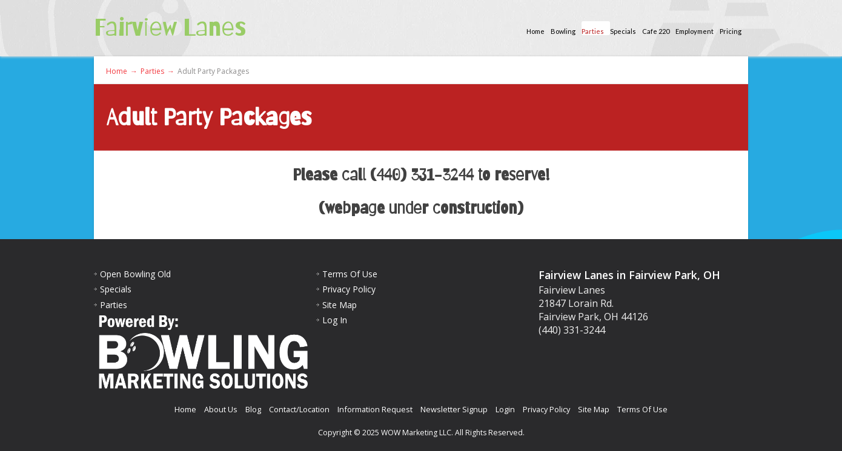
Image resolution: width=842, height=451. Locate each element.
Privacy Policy (349, 289)
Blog (253, 409)
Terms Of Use (349, 274)
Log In (334, 320)
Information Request (375, 409)
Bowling (563, 31)
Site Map (339, 305)
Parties (593, 31)
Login (505, 409)
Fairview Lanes (170, 27)
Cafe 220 (655, 31)
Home (535, 31)
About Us (220, 409)
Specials (623, 31)
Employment (694, 31)
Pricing (730, 31)
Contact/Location (299, 409)
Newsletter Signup (454, 409)
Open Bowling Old (135, 274)
